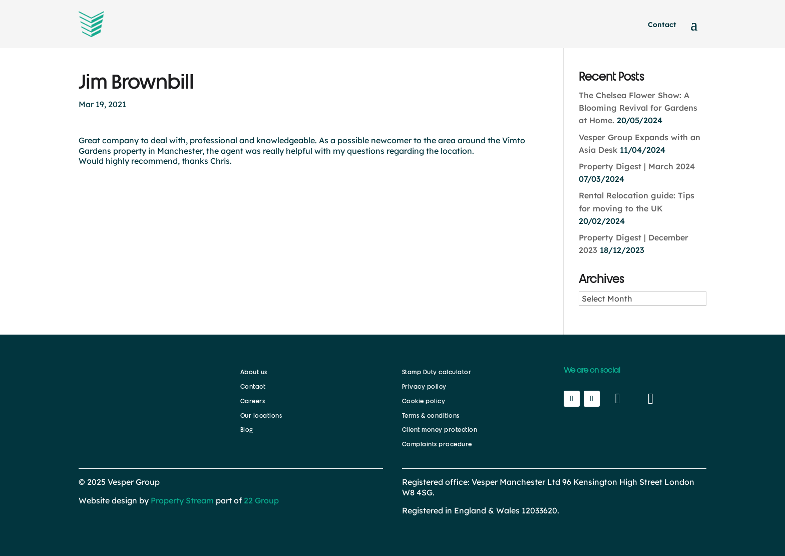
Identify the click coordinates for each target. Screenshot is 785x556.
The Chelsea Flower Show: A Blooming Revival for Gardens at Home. (638, 107)
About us (253, 372)
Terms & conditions (431, 415)
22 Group (260, 500)
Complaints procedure (437, 444)
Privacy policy (424, 386)
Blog (246, 429)
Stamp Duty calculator (437, 372)
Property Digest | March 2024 (637, 166)
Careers (252, 401)
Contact (662, 24)
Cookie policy (424, 401)
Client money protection (440, 429)
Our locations (261, 415)
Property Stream (182, 500)
